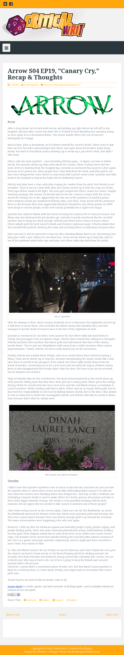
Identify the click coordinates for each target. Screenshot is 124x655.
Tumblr (72, 600)
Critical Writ (59, 648)
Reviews (71, 85)
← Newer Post (11, 614)
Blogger (88, 648)
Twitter (44, 600)
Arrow (47, 85)
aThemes (41, 651)
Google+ (58, 600)
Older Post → (113, 614)
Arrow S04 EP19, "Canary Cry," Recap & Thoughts (53, 74)
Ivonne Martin (30, 85)
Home (62, 614)
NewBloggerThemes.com (85, 651)
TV (78, 85)
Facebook (30, 600)
